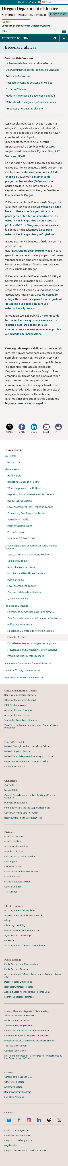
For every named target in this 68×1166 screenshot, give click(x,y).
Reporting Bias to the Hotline (23, 481)
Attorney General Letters (17, 715)
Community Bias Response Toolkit (26, 513)
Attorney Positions (13, 1087)
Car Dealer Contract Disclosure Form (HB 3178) (28, 1030)
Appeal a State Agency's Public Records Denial (27, 992)
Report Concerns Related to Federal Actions (26, 761)
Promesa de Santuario (16, 605)
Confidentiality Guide (15, 1051)
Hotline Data (14, 475)
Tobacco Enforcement (15, 1046)
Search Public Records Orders (19, 997)
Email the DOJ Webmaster (17, 1135)
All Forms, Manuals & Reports (19, 1015)
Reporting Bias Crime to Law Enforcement (30, 494)
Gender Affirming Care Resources (22, 670)
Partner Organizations (19, 525)
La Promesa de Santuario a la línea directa (30, 612)
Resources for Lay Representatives (22, 930)
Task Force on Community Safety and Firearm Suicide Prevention (31, 726)
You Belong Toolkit (18, 519)
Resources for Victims (19, 500)
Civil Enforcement (13, 866)
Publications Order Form (16, 1020)
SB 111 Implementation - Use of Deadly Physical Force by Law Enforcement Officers (33, 1057)
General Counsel (12, 886)
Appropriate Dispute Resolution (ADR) (23, 915)
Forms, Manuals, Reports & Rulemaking (26, 1011)
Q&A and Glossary (17, 598)
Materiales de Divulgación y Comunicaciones (32, 649)
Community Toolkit (17, 560)
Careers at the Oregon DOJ (18, 1077)
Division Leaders (12, 841)
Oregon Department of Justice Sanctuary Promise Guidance (31, 547)
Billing (7, 920)
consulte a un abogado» (30, 403)
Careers (8, 1072)
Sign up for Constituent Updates (20, 720)
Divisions (9, 832)
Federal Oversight (14, 742)
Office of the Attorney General (20, 690)
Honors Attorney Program (17, 1092)
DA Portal (9, 940)
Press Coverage (16, 532)
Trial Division (11, 892)
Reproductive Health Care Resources (24, 677)
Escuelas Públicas (17, 637)
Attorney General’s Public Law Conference (25, 945)
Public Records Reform (16, 969)
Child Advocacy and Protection (20, 856)
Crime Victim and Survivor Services (21, 871)
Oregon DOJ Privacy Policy (18, 1140)
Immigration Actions (14, 766)
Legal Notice (10, 1145)
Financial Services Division (17, 881)
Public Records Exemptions (18, 982)
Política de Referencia (19, 624)
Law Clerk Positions (14, 1097)
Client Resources (13, 906)
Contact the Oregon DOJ (17, 1130)
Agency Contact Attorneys (17, 935)
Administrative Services (16, 846)
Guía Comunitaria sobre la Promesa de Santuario (34, 618)
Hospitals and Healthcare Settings (26, 573)
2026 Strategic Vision (15, 705)
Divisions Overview (13, 836)
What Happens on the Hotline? (24, 488)
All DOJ (46, 26)
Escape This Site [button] (58, 14)
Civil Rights (10, 456)
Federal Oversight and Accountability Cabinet (27, 746)
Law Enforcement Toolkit (21, 586)
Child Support (11, 861)
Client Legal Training (14, 925)
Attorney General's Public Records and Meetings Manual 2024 (32, 975)
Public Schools (15, 579)
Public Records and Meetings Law (21, 964)
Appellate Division (13, 851)
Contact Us (35, 2)
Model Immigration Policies (22, 567)
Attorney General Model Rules (19, 910)
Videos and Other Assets (21, 538)
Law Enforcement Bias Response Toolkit (30, 507)
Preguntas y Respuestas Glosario (25, 656)
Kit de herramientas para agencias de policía (31, 643)
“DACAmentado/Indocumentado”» (33, 250)
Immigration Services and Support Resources (28, 663)
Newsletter (13, 462)
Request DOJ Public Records (18, 987)
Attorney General (30, 26)
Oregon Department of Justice (29, 8)
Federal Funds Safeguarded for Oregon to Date (28, 756)
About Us (22, 2)
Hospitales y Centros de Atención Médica (30, 630)
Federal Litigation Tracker (17, 751)
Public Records (12, 960)
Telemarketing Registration (18, 1025)
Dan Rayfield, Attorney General (20, 695)
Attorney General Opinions (18, 710)
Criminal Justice (12, 876)
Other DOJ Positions (14, 1082)
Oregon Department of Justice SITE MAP (25, 1150)
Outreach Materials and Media (24, 592)
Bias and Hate (12, 469)
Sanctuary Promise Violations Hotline (28, 554)
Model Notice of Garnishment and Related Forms (29, 1040)
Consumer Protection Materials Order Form (26, 1035)
